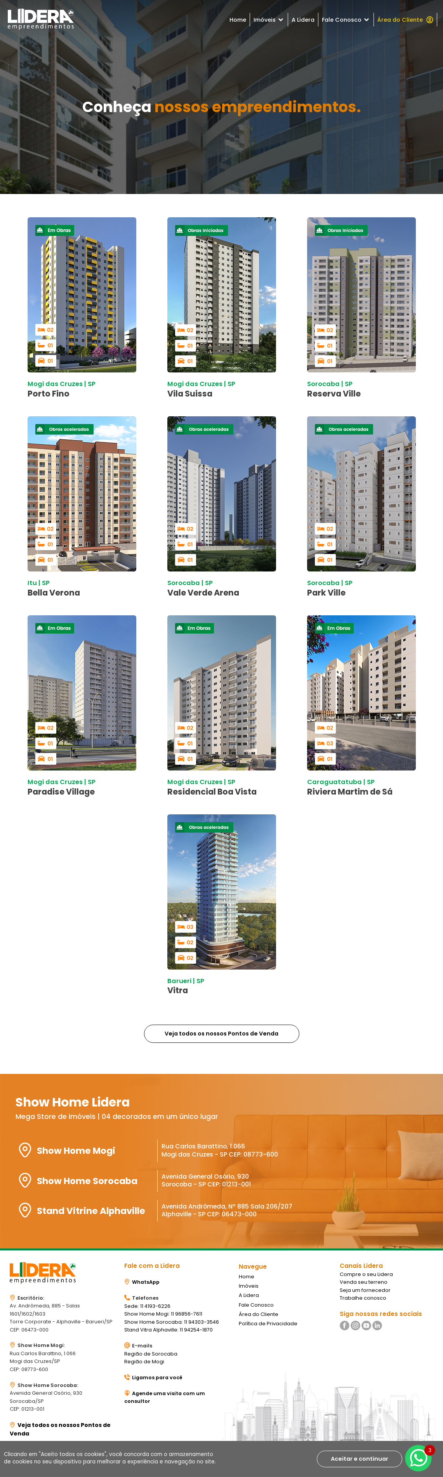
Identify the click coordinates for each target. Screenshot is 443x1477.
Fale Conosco (346, 20)
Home (237, 20)
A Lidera (303, 20)
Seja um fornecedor (365, 1290)
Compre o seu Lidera (366, 1274)
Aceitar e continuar (359, 1459)
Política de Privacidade (268, 1323)
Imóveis (269, 20)
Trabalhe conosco (363, 1298)
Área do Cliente (405, 20)
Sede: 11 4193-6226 (147, 1306)
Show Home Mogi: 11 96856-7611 (163, 1314)
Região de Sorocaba (150, 1354)
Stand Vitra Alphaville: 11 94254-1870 (168, 1329)
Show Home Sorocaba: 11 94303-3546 (171, 1322)
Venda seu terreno (363, 1282)
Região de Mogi (144, 1361)
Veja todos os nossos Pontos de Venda (221, 1033)
